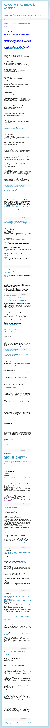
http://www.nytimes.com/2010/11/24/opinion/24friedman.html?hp (13, 436)
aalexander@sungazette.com (16, 329)
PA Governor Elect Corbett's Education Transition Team (17, 23)
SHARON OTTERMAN (13, 387)
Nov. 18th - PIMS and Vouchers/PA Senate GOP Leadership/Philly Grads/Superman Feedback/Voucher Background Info (16, 596)
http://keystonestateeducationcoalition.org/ (21, 377)
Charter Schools (8, 186)
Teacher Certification (11, 591)
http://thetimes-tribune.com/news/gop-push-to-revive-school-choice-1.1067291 (14, 517)
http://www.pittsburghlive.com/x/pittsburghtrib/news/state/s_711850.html (14, 128)
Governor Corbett (16, 186)
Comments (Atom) (9, 723)
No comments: (17, 185)
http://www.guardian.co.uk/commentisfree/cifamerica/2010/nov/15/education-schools (17, 444)
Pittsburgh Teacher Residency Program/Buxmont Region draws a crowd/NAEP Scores (17, 553)
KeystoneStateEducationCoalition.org (9, 212)
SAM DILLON (6, 255)
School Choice (19, 186)
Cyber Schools (11, 186)
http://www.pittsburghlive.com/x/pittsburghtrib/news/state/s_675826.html (14, 58)
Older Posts (29, 722)
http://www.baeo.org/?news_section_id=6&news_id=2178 (12, 324)
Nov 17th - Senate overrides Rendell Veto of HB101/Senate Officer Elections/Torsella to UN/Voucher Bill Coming (17, 653)
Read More (29, 604)
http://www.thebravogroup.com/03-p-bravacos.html (11, 72)
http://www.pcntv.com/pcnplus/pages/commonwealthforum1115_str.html (14, 525)
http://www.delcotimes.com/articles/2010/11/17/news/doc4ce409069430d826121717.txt (16, 616)
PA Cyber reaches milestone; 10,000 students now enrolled (14, 239)
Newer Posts (5, 722)
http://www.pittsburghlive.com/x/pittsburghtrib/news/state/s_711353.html (14, 291)
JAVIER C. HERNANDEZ (7, 387)
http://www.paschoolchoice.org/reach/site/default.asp (16, 48)
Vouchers (23, 186)
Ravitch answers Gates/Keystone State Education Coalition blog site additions (15, 189)
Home (17, 722)
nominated (8, 697)
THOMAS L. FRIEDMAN (7, 473)
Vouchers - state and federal (10, 507)
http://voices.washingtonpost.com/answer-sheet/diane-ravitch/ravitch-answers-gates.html (16, 206)
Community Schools (6, 19)
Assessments (7, 591)
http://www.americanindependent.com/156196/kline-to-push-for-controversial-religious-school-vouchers (17, 542)
